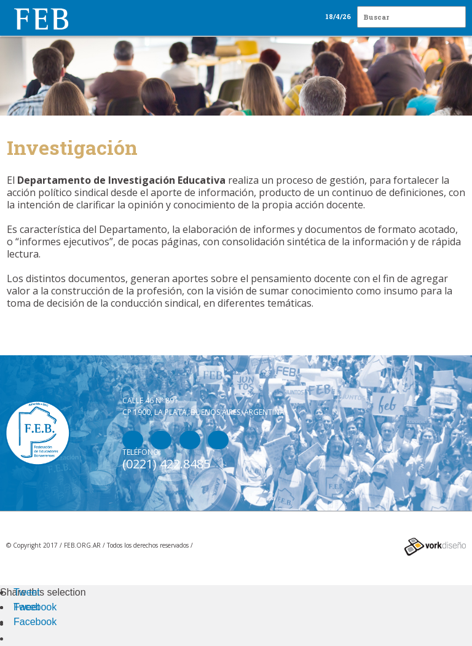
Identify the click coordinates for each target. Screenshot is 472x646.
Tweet (27, 592)
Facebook (35, 607)
